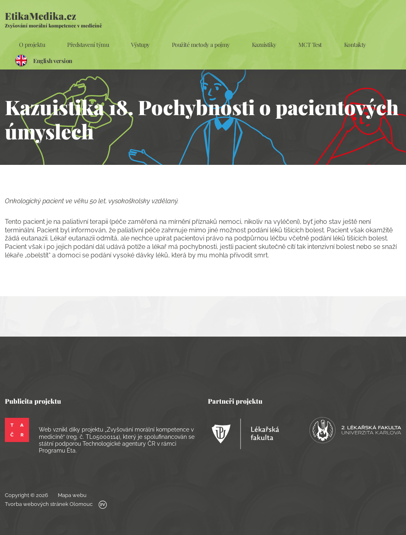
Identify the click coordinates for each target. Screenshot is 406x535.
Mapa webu (72, 495)
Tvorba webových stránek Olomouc (56, 505)
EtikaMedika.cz (53, 19)
